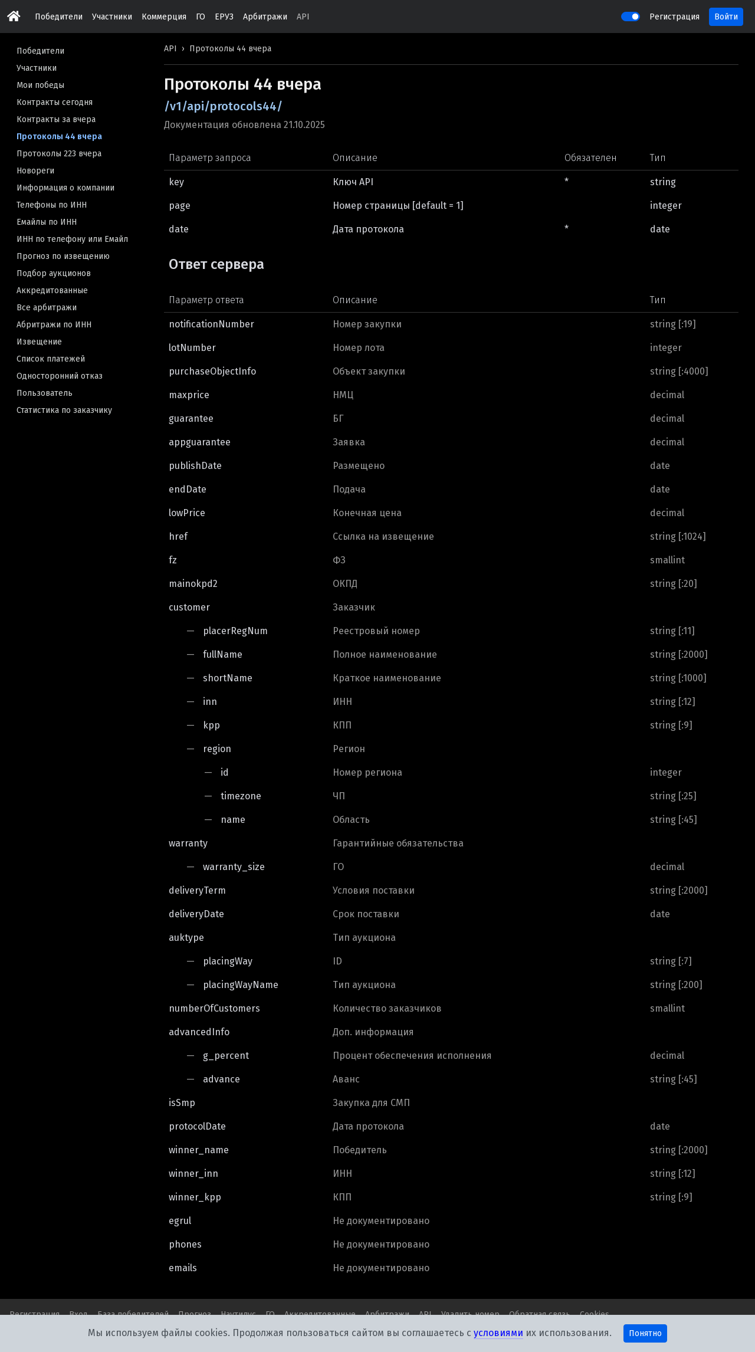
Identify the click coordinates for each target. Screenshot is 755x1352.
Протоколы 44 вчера (59, 137)
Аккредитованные (52, 291)
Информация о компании (65, 188)
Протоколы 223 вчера (59, 154)
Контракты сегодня (55, 102)
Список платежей (51, 359)
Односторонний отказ (60, 376)
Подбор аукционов (54, 273)
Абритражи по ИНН (54, 325)
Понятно (645, 1333)
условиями (498, 1332)
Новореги (35, 171)
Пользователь (45, 393)
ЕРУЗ (224, 17)
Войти (726, 17)
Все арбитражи (47, 308)
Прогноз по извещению (63, 256)
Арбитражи (265, 17)
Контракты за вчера (56, 119)
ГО (200, 17)
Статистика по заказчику (64, 410)
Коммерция (164, 17)
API (303, 17)
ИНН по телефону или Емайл (72, 239)
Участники (112, 17)
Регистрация (674, 17)
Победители (59, 17)
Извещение (39, 342)
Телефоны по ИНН (52, 205)
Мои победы (40, 85)
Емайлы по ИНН (47, 222)
